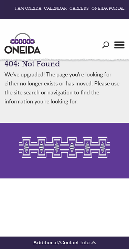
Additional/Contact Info (64, 243)
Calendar (55, 8)
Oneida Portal (108, 8)
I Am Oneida (28, 8)
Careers (79, 8)
